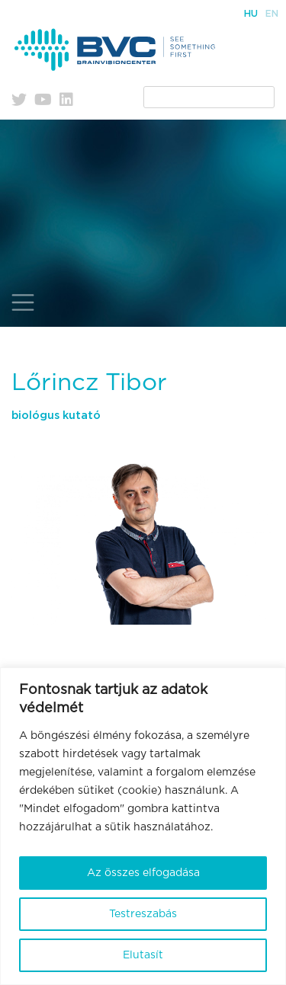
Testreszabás (143, 914)
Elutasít (143, 955)
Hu (251, 13)
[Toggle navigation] (22, 302)
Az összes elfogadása (143, 873)
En (271, 13)
